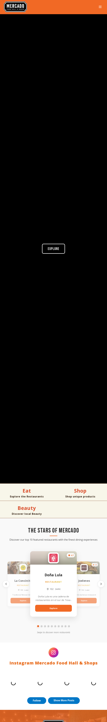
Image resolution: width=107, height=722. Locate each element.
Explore (53, 249)
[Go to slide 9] (65, 626)
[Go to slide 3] (45, 626)
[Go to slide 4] (48, 626)
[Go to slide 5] (52, 626)
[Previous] (5, 584)
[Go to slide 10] (69, 626)
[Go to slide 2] (41, 626)
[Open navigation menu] (100, 7)
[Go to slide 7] (59, 626)
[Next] (101, 584)
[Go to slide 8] (62, 626)
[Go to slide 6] (55, 626)
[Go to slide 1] (38, 626)
